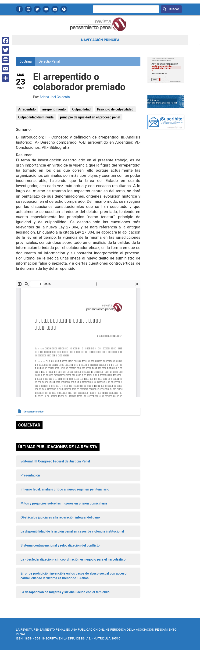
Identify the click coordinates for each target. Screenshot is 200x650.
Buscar (173, 9)
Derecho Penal (49, 61)
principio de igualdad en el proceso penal (90, 117)
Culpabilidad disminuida (36, 117)
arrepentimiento (54, 109)
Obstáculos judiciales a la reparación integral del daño (60, 517)
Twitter (37, 9)
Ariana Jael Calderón (55, 97)
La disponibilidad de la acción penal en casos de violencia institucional (72, 531)
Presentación (30, 475)
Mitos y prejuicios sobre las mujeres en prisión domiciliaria (64, 503)
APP (63, 9)
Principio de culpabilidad (115, 109)
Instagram (28, 9)
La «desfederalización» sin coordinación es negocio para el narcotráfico (73, 559)
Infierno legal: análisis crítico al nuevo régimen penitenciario (65, 489)
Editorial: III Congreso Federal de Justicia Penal (55, 461)
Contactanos (54, 9)
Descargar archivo (33, 411)
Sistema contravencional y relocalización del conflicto (60, 545)
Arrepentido (27, 109)
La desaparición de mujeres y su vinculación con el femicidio (65, 592)
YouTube (46, 9)
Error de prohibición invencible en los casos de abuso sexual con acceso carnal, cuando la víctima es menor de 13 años (73, 576)
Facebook (19, 9)
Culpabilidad (81, 109)
